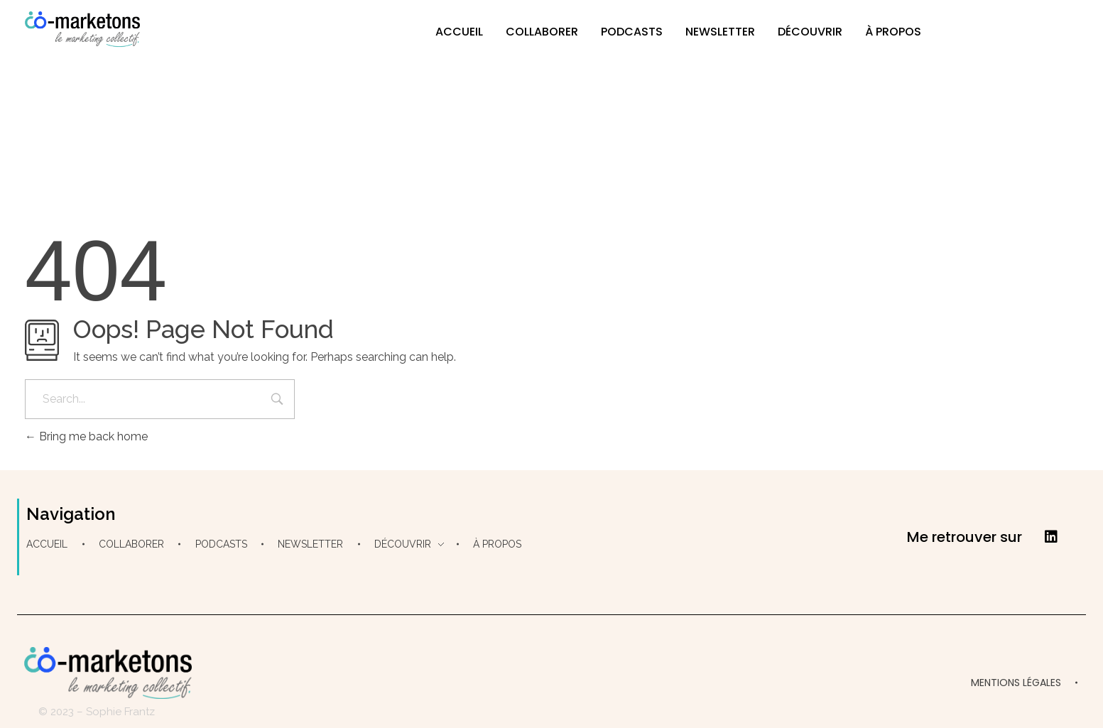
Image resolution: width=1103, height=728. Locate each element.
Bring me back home (86, 436)
